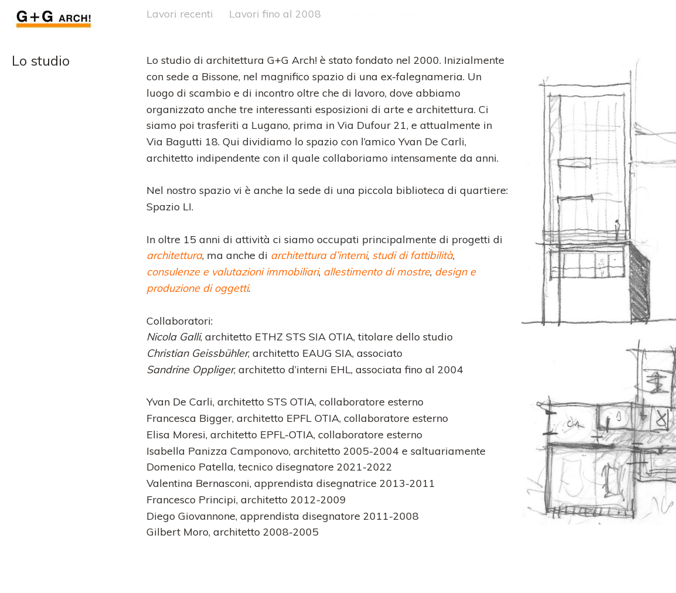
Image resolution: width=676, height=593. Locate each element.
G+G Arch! (37, 13)
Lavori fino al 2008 (275, 13)
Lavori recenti (179, 13)
